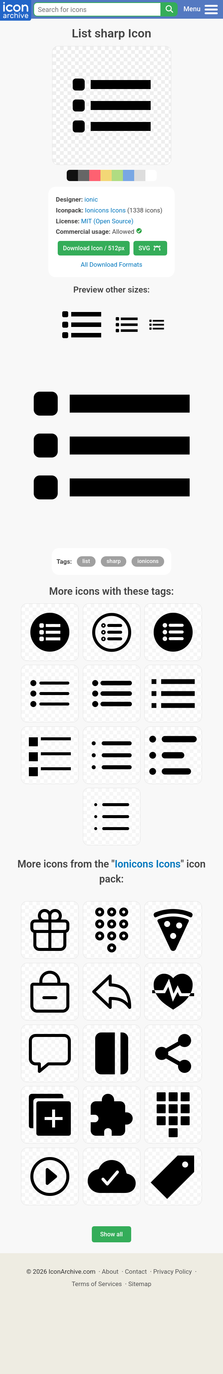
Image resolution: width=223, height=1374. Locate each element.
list (86, 561)
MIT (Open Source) (107, 221)
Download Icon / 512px (93, 248)
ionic (91, 199)
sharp (113, 561)
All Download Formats (111, 264)
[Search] (169, 9)
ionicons (148, 561)
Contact (136, 1271)
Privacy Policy (172, 1271)
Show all (111, 1234)
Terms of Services (97, 1284)
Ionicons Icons (105, 210)
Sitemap (139, 1284)
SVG (149, 248)
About (110, 1271)
